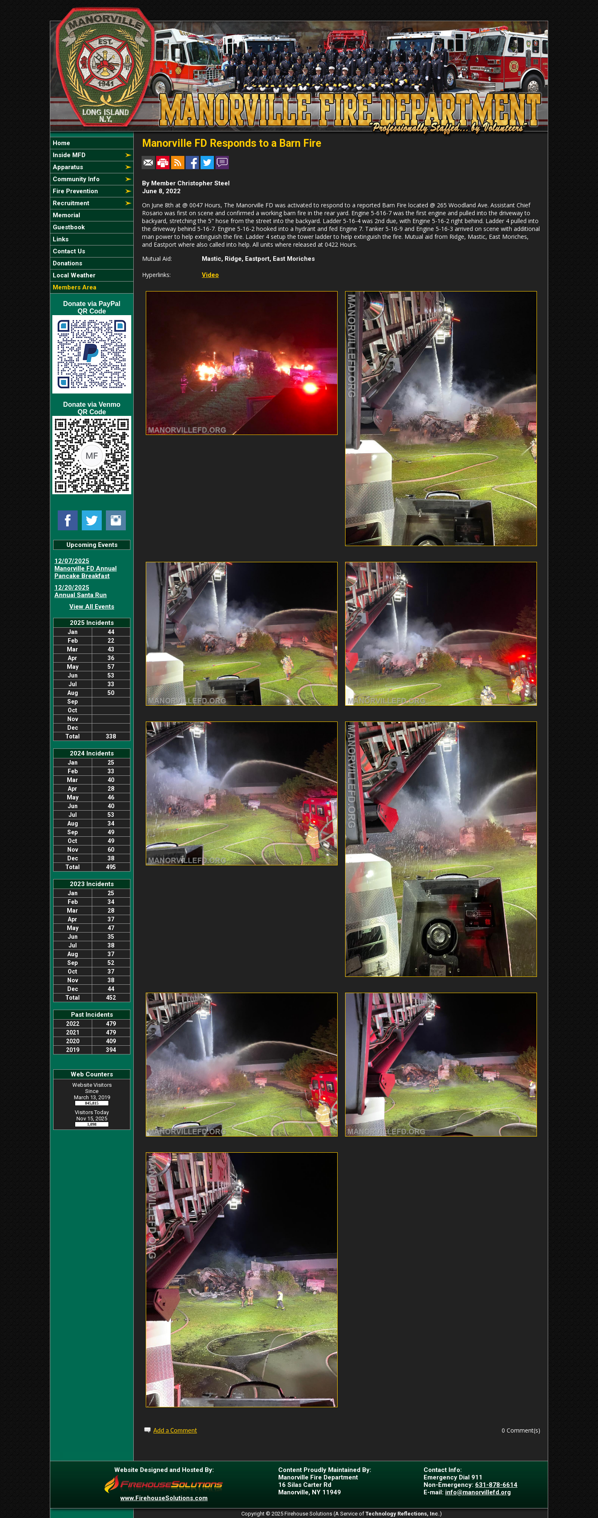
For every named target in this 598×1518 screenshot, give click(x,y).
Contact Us (68, 251)
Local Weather (73, 275)
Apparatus (67, 167)
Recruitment (70, 203)
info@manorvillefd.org (478, 1492)
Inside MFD (68, 155)
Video (210, 275)
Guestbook (68, 227)
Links (60, 239)
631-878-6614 (496, 1485)
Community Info (75, 179)
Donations (66, 263)
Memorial (65, 215)
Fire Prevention (74, 191)
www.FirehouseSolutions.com (164, 1498)
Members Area (73, 287)
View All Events (91, 606)
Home (60, 143)
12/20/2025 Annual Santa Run (80, 591)
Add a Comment (175, 1430)
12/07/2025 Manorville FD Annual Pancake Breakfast (85, 568)
